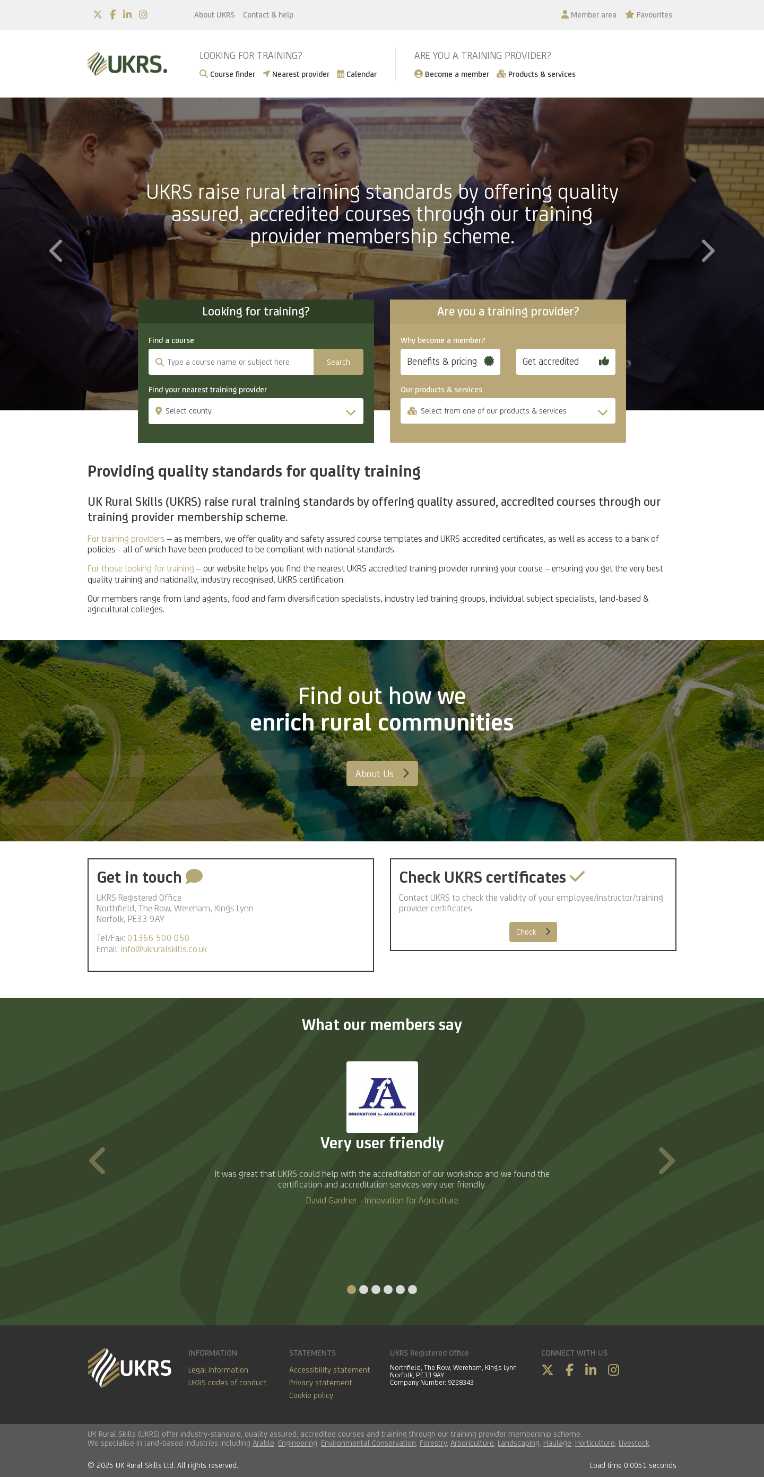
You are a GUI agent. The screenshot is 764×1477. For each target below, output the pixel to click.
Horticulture (595, 1442)
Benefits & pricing (450, 361)
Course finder (227, 73)
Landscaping (519, 1442)
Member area (589, 14)
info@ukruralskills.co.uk (164, 949)
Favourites (648, 14)
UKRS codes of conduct (227, 1382)
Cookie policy (311, 1395)
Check (533, 931)
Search (338, 361)
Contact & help (268, 14)
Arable (263, 1442)
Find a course (171, 340)
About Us (382, 773)
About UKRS (214, 14)
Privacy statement (320, 1382)
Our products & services (441, 389)
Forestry (433, 1442)
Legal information (218, 1369)
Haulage (557, 1442)
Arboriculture (472, 1442)
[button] (57, 324)
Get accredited (566, 361)
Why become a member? (443, 340)
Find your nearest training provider (208, 389)
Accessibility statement (329, 1369)
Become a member (451, 73)
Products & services (536, 73)
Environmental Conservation (368, 1442)
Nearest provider (296, 73)
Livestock (634, 1442)
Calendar (357, 73)
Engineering (297, 1442)
